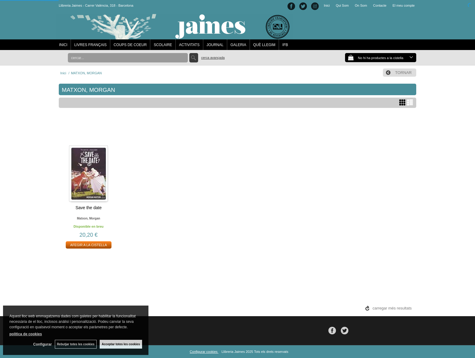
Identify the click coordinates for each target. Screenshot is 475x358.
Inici (327, 5)
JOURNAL (215, 45)
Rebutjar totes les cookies (76, 344)
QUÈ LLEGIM (264, 45)
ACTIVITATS (189, 45)
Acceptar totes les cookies (121, 344)
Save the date (88, 207)
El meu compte (404, 5)
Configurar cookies (204, 351)
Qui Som (342, 5)
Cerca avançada (213, 57)
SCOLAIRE (163, 45)
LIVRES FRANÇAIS (90, 45)
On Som (361, 5)
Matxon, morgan (88, 218)
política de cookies (25, 334)
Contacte (380, 5)
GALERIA (238, 45)
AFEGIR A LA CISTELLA (88, 245)
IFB (285, 45)
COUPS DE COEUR (130, 45)
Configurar (42, 344)
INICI (63, 45)
